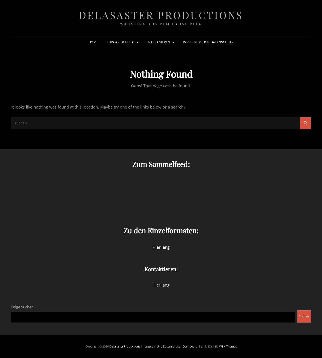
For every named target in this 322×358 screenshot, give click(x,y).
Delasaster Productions (161, 14)
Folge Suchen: (22, 307)
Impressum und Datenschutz (208, 42)
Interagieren (158, 42)
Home (93, 42)
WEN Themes (228, 346)
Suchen (304, 316)
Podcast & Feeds (120, 42)
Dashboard (190, 346)
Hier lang (161, 285)
